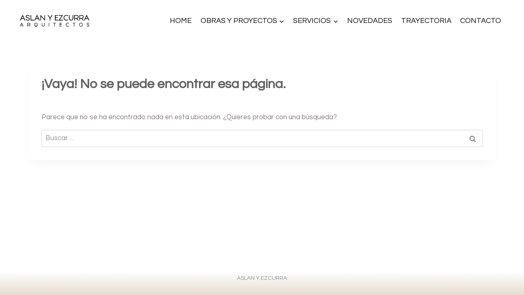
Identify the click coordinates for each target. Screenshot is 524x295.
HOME (181, 21)
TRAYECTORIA (426, 21)
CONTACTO (480, 21)
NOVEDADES (369, 21)
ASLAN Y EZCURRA (262, 278)
